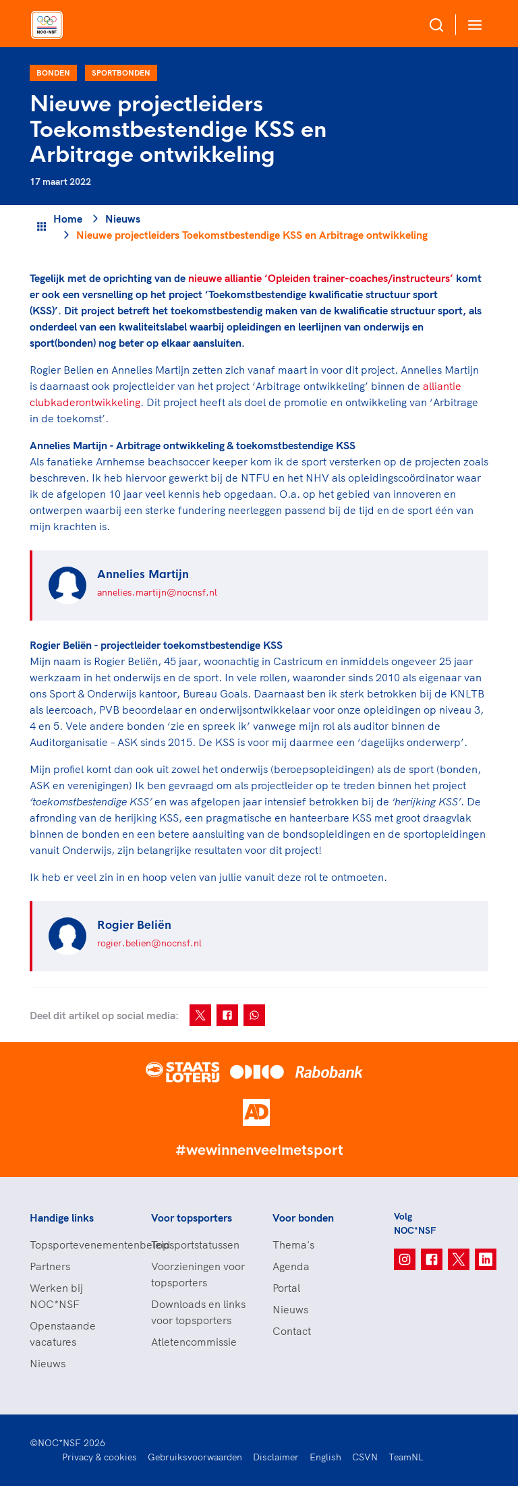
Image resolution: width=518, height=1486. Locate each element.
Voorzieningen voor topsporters (198, 1274)
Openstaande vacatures (63, 1333)
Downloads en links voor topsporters (198, 1312)
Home (67, 218)
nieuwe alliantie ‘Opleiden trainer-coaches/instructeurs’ (320, 278)
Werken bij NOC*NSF (56, 1296)
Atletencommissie (194, 1341)
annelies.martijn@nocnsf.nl (157, 592)
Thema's (293, 1244)
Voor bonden (303, 1217)
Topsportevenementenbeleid (77, 1244)
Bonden (53, 72)
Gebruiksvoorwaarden (195, 1457)
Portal (286, 1287)
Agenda (291, 1266)
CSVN (365, 1457)
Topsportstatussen (195, 1244)
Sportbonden (121, 72)
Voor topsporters (191, 1217)
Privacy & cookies (99, 1457)
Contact (291, 1331)
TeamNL (406, 1457)
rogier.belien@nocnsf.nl (149, 943)
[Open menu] (472, 24)
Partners (50, 1266)
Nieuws (122, 218)
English (325, 1457)
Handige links (62, 1217)
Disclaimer (276, 1457)
